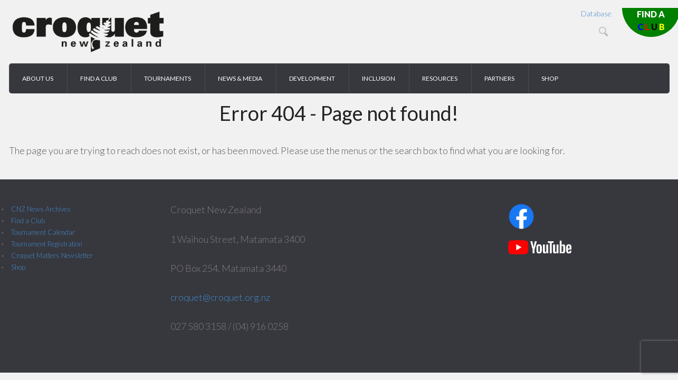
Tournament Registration (46, 244)
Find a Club (28, 220)
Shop (18, 267)
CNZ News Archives (41, 209)
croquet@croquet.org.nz (220, 297)
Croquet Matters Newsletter (52, 255)
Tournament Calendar (43, 232)
